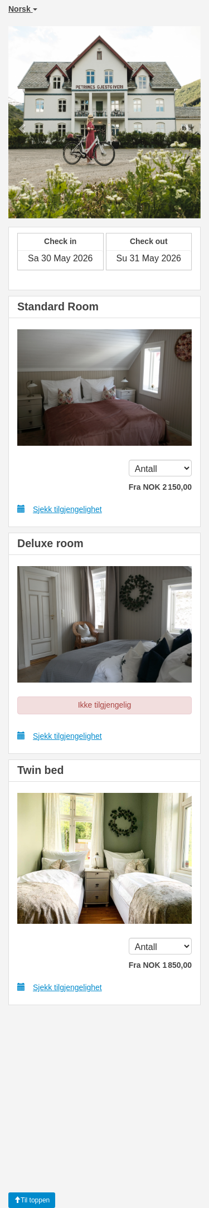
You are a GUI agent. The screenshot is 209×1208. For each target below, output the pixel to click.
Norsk (22, 8)
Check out (149, 241)
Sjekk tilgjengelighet (59, 509)
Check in (60, 241)
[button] (22, 122)
